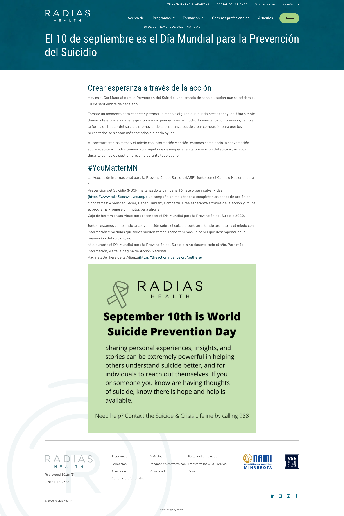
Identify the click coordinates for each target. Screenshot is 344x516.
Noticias (194, 26)
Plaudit (180, 509)
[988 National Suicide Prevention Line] (292, 461)
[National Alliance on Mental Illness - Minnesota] (257, 461)
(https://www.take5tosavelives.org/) (117, 196)
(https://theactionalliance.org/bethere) (170, 257)
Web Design (166, 509)
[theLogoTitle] (67, 16)
